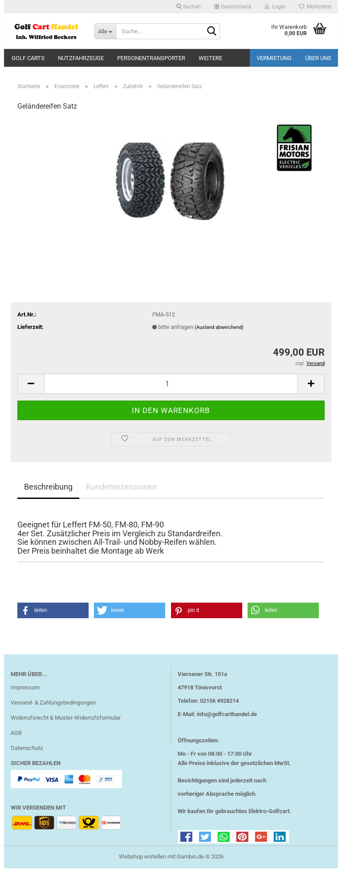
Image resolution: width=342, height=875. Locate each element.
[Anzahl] (171, 390)
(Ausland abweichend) (219, 333)
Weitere (210, 58)
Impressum (25, 694)
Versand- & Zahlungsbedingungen (53, 709)
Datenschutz (27, 754)
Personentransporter (151, 58)
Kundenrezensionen (121, 493)
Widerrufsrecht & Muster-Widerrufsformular (66, 724)
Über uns (318, 58)
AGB (16, 739)
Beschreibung (48, 493)
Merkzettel (315, 7)
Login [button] (275, 7)
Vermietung (274, 58)
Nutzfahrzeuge (81, 58)
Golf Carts (28, 58)
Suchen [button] (188, 7)
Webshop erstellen (142, 863)
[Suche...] (105, 31)
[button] (233, 6)
